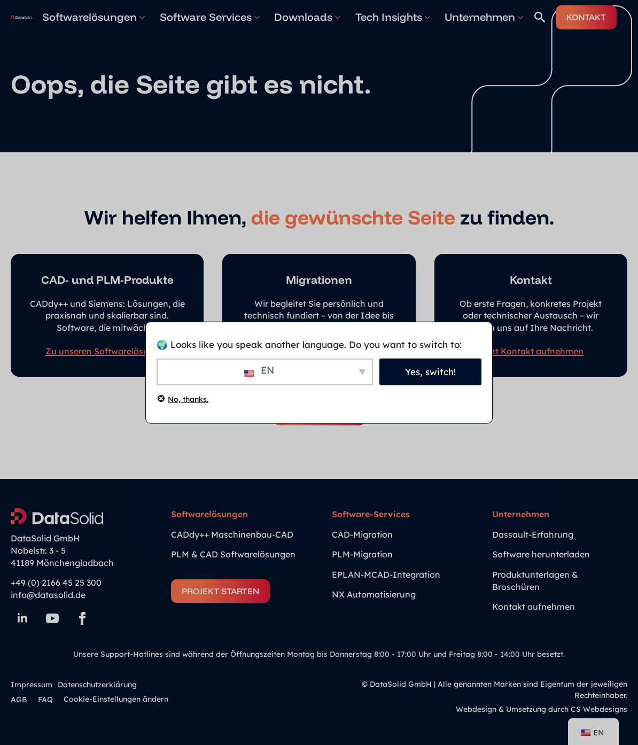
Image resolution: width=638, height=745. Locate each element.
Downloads (303, 17)
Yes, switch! (430, 371)
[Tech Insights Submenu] (426, 17)
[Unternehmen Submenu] (519, 17)
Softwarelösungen (89, 17)
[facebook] (82, 618)
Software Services (206, 17)
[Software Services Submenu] (256, 17)
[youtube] (52, 618)
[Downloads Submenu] (336, 17)
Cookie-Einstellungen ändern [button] (116, 699)
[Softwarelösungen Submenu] (141, 17)
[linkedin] (22, 618)
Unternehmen (480, 17)
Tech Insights (388, 17)
